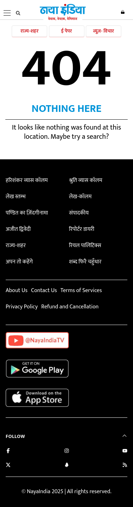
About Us (16, 290)
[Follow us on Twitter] (8, 466)
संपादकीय (79, 213)
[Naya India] (63, 19)
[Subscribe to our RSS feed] (124, 466)
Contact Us (44, 290)
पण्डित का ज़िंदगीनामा (27, 213)
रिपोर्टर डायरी (81, 229)
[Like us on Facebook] (8, 451)
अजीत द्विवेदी (18, 229)
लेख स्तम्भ (16, 196)
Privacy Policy (22, 307)
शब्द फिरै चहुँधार (85, 262)
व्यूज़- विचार (103, 31)
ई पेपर (66, 31)
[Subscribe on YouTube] (124, 451)
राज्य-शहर (30, 31)
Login (123, 12)
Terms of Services (81, 290)
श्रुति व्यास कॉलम (85, 180)
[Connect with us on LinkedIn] (66, 466)
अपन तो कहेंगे (19, 262)
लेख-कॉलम (80, 196)
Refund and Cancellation (70, 307)
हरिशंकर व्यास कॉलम (27, 180)
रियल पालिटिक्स (85, 245)
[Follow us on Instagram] (66, 451)
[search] (18, 13)
